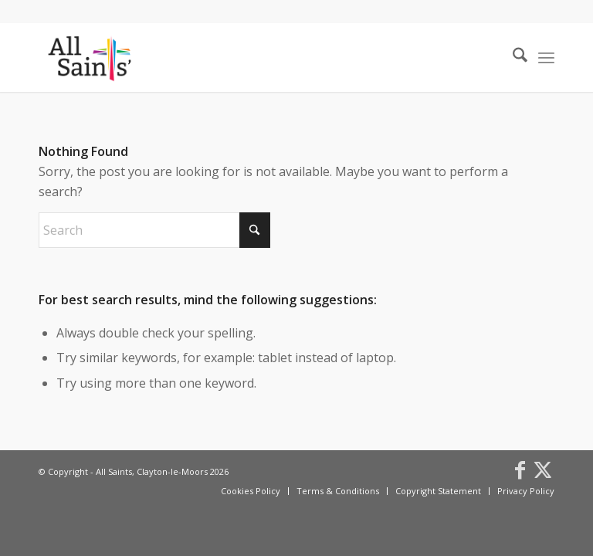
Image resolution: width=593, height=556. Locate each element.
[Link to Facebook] (519, 469)
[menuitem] (512, 57)
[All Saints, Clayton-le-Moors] (91, 57)
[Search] (512, 57)
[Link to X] (542, 469)
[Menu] (546, 57)
